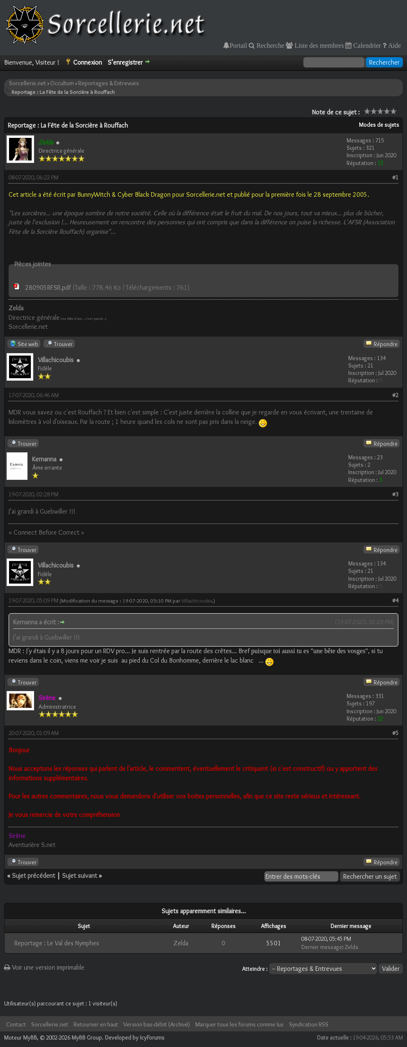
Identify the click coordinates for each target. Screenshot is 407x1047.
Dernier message (321, 947)
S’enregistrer (125, 62)
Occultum (62, 83)
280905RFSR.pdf (48, 287)
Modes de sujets (379, 124)
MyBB (30, 1037)
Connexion (87, 62)
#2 (395, 395)
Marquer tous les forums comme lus (239, 1024)
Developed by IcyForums (134, 1037)
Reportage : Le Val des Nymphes (56, 943)
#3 (395, 494)
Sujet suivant (79, 875)
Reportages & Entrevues (108, 83)
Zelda (180, 943)
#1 (395, 177)
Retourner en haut (96, 1024)
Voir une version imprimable (44, 967)
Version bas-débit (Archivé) (156, 1024)
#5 (395, 733)
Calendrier (366, 45)
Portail (238, 45)
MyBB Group (87, 1037)
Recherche (269, 45)
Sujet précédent (33, 875)
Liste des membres (318, 45)
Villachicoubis (56, 360)
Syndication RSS (308, 1024)
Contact (16, 1024)
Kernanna (44, 459)
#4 (395, 600)
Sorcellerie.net (27, 83)
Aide (393, 45)
